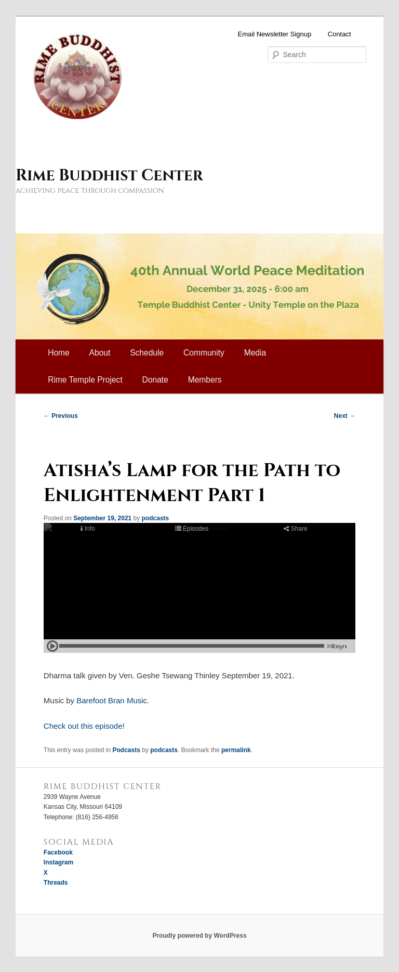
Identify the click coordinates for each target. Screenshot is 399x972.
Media (255, 352)
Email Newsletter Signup (275, 34)
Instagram (58, 862)
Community (203, 352)
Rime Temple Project (85, 379)
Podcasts (126, 750)
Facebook (58, 852)
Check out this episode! (84, 725)
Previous (61, 415)
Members (205, 379)
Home (59, 352)
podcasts (155, 518)
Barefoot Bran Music (111, 700)
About (100, 352)
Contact (339, 34)
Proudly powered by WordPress (199, 935)
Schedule (147, 352)
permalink (236, 750)
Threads (56, 882)
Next (344, 415)
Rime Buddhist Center (109, 175)
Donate (155, 379)
